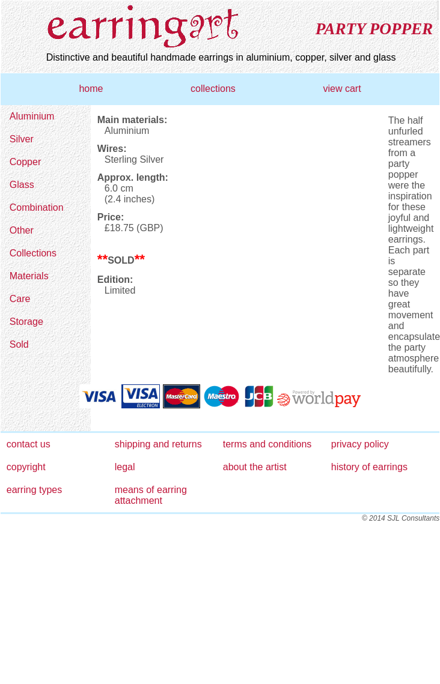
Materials (29, 276)
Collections (33, 253)
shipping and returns (158, 444)
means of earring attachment (151, 495)
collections (213, 88)
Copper (25, 162)
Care (20, 299)
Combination (37, 207)
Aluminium (32, 116)
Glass (22, 185)
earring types (35, 490)
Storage (26, 321)
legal (125, 467)
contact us (28, 444)
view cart (342, 88)
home (91, 88)
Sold (19, 344)
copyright (26, 467)
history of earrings (369, 467)
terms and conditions (267, 444)
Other (22, 230)
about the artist (255, 467)
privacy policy (360, 444)
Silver (22, 139)
